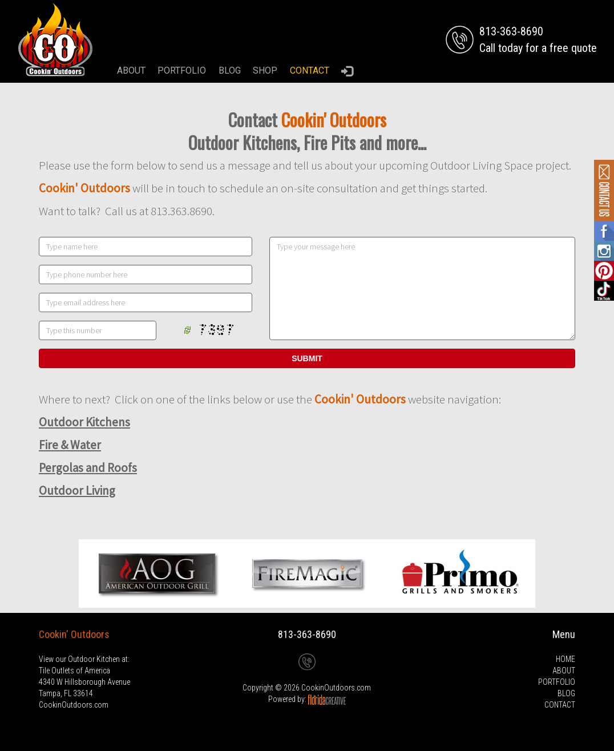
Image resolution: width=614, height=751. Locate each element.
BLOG (230, 70)
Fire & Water (70, 445)
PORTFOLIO (181, 70)
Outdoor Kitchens (84, 422)
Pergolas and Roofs (88, 467)
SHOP (265, 70)
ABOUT (131, 70)
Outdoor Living (77, 490)
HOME (565, 659)
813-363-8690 (307, 634)
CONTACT (309, 70)
